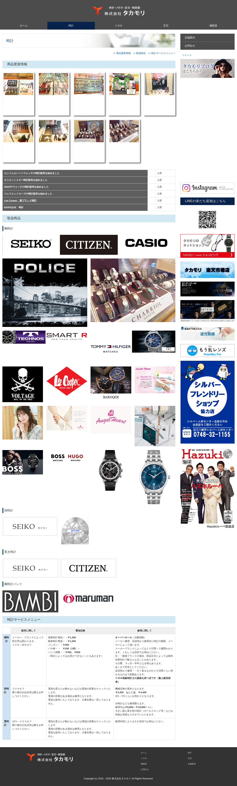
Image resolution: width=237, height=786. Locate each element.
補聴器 (213, 25)
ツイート (187, 55)
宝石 (165, 25)
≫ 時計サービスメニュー (161, 53)
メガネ (118, 25)
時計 (71, 25)
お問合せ (190, 45)
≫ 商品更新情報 (122, 53)
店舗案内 (190, 37)
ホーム (24, 25)
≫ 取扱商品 (139, 53)
